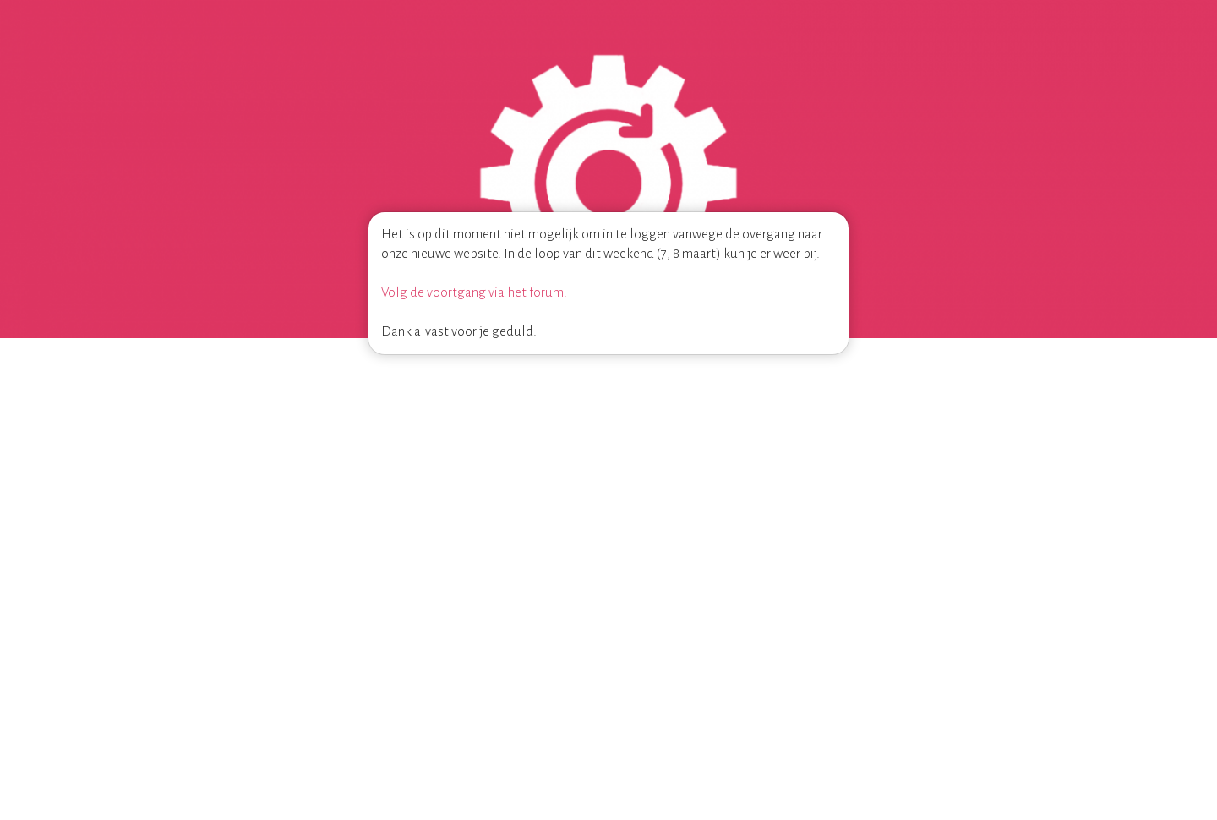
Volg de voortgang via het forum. (474, 292)
